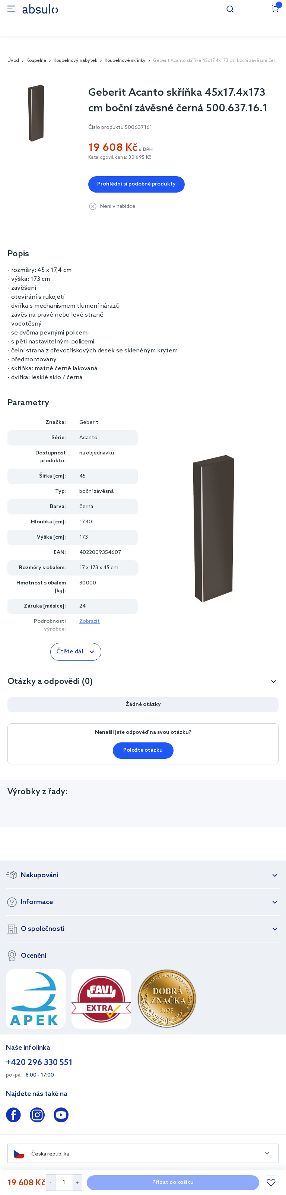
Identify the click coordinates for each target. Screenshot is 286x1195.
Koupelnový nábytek (75, 60)
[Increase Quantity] (77, 1182)
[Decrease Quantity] (50, 1182)
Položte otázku (143, 750)
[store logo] (40, 8)
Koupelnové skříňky (125, 60)
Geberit (88, 422)
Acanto (88, 438)
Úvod (13, 60)
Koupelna (36, 60)
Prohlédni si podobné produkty (136, 184)
